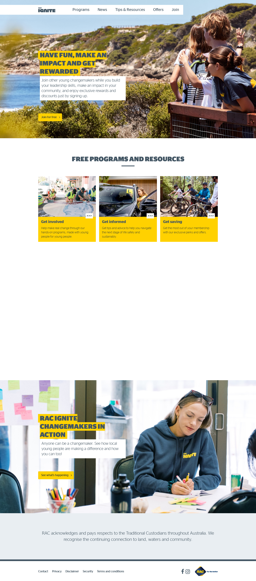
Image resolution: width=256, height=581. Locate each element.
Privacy (57, 571)
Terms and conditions (110, 571)
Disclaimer (72, 571)
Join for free (49, 117)
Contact (43, 571)
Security (88, 571)
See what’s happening (54, 475)
